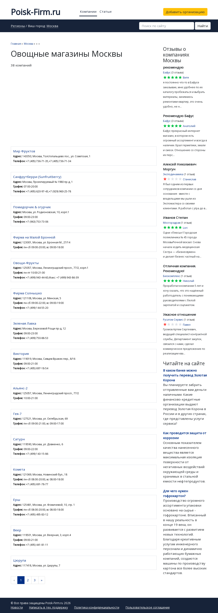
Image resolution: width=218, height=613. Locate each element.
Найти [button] (202, 26)
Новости (17, 607)
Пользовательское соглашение (148, 607)
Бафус (167, 72)
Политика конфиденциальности (96, 607)
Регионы (18, 26)
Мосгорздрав (171, 223)
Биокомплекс (171, 276)
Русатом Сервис (173, 319)
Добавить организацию (185, 12)
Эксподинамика (173, 174)
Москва (52, 26)
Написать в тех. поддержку (48, 607)
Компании (88, 11)
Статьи (105, 11)
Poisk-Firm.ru (35, 11)
